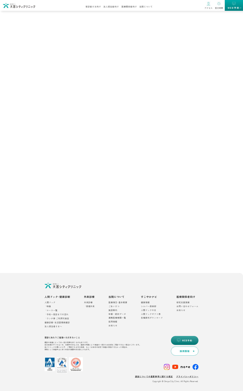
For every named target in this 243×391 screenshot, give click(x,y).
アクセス (209, 8)
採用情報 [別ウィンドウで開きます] (113, 321)
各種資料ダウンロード (152, 318)
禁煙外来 (90, 306)
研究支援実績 (183, 302)
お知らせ (113, 325)
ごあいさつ (114, 306)
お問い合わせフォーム (187, 306)
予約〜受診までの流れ (58, 314)
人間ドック (50, 302)
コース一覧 (52, 310)
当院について (146, 6)
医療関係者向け (129, 6)
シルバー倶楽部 (148, 306)
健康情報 (145, 302)
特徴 (49, 306)
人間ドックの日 (148, 310)
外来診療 (88, 302)
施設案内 (113, 310)
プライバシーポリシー (187, 376)
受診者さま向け (93, 6)
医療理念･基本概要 (118, 302)
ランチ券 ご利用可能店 (58, 318)
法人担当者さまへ (53, 326)
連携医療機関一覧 (117, 318)
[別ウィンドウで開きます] (184, 351)
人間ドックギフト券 (151, 314)
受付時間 (219, 8)
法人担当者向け (111, 6)
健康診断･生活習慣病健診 (57, 322)
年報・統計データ (117, 314)
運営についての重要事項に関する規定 (154, 376)
